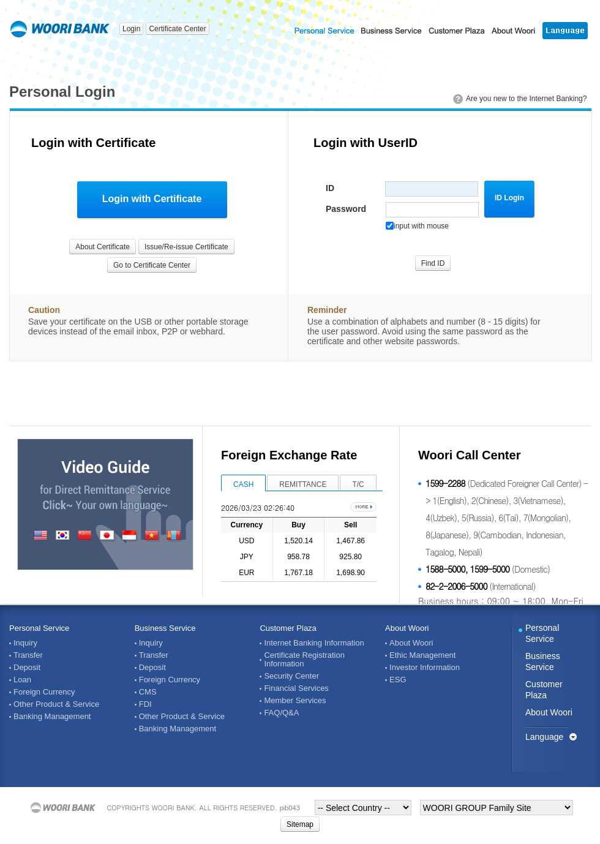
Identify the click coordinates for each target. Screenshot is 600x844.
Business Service (165, 628)
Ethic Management (422, 655)
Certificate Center (177, 28)
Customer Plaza (288, 628)
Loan (22, 680)
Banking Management (52, 716)
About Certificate (102, 247)
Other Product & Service (56, 704)
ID (330, 188)
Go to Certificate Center (151, 265)
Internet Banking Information (314, 643)
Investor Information (424, 667)
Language (544, 737)
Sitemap (300, 824)
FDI (145, 704)
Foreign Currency (44, 692)
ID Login (509, 198)
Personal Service (39, 628)
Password (346, 209)
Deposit (26, 667)
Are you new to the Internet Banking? (526, 98)
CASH (243, 484)
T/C (358, 484)
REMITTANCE (302, 484)
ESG (397, 680)
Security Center (291, 676)
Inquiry (25, 643)
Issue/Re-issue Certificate (186, 247)
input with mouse (417, 226)
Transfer (28, 655)
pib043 (290, 808)
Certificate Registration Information (304, 659)
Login (131, 28)
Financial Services (296, 688)
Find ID (433, 263)
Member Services (295, 700)
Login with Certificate (152, 199)
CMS (148, 692)
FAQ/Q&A (281, 713)
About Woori (407, 628)
